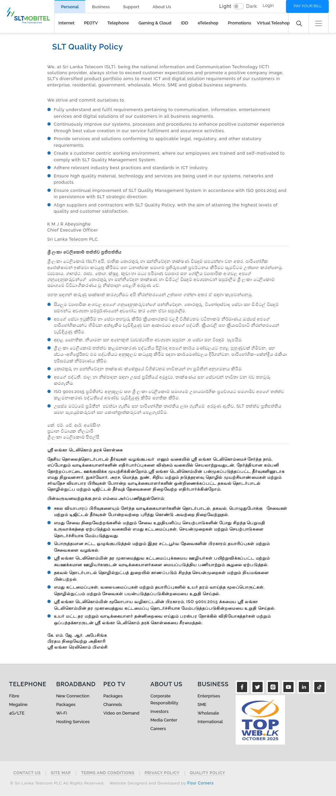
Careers (158, 728)
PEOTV (91, 22)
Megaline (18, 704)
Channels (112, 704)
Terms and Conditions (107, 773)
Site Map (61, 773)
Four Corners (200, 783)
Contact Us (27, 773)
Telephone (118, 22)
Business (101, 6)
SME (201, 704)
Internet (67, 22)
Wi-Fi (61, 713)
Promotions (239, 22)
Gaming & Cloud (155, 22)
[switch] (238, 6)
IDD (184, 22)
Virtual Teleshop (273, 22)
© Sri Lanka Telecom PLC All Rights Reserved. (57, 783)
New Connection (73, 695)
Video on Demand (121, 713)
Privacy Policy (162, 773)
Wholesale (208, 713)
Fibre (14, 695)
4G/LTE (17, 713)
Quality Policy (207, 773)
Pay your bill (308, 6)
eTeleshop (208, 22)
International (210, 721)
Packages (66, 704)
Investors (159, 711)
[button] (318, 22)
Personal (70, 6)
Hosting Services (73, 721)
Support (131, 6)
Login (268, 5)
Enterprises (208, 695)
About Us (161, 6)
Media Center (163, 720)
